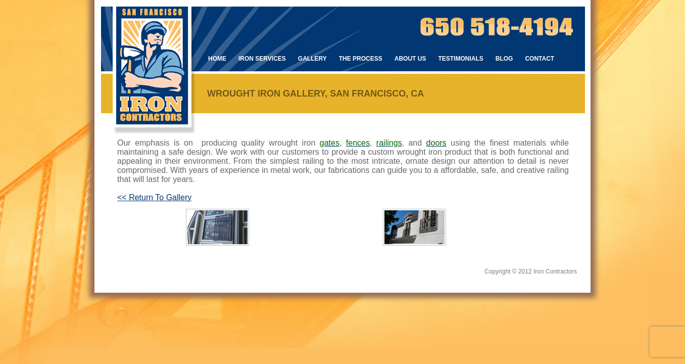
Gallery (312, 58)
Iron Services (262, 58)
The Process (360, 58)
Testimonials (460, 58)
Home (217, 58)
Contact (539, 58)
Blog (504, 58)
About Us (410, 58)
